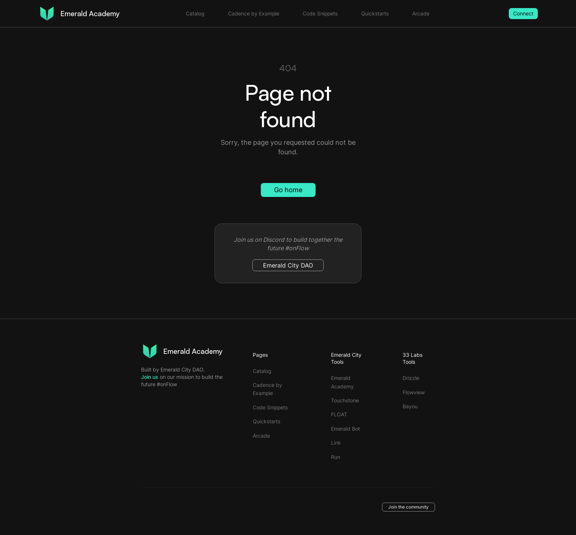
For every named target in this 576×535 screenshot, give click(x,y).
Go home (288, 190)
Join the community (408, 507)
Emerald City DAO (288, 265)
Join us (149, 377)
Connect (523, 13)
